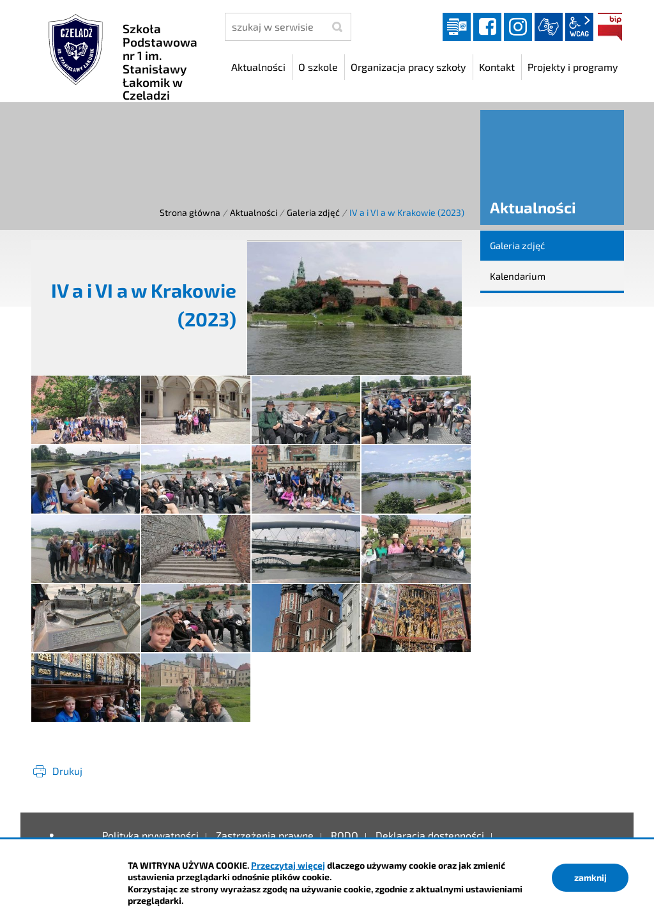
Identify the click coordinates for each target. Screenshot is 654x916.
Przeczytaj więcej (288, 865)
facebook (487, 27)
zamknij (590, 877)
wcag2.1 (579, 27)
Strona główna (190, 212)
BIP (610, 27)
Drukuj (67, 771)
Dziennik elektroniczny (457, 27)
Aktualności (253, 212)
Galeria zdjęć (313, 212)
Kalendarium (517, 276)
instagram (518, 27)
